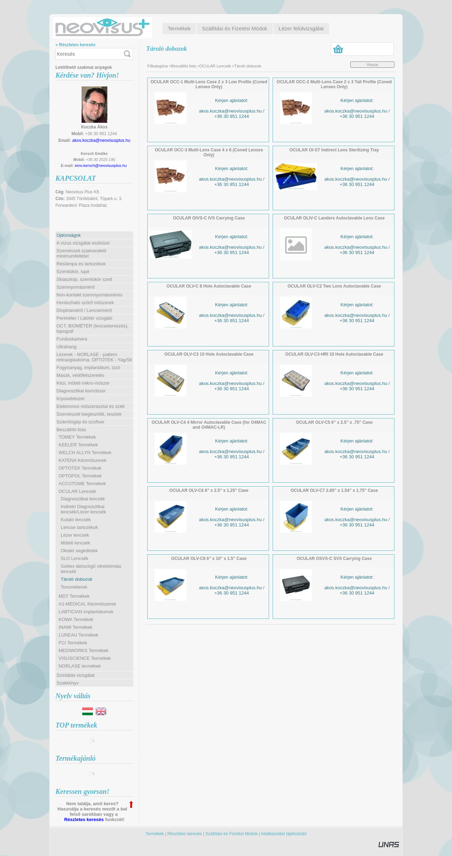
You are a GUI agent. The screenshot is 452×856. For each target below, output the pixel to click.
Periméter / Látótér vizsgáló (84, 318)
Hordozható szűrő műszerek (85, 302)
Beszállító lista (183, 66)
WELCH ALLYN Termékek (85, 452)
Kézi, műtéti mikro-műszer (82, 383)
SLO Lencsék (74, 558)
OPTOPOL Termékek (80, 475)
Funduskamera (71, 339)
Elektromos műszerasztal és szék (90, 406)
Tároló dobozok (77, 579)
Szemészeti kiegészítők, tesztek (88, 414)
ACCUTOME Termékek (82, 483)
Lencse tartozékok (79, 527)
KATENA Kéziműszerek (83, 460)
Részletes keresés (84, 819)
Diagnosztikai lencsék (83, 498)
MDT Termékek (74, 596)
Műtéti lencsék (75, 542)
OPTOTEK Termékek (80, 468)
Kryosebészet (70, 398)
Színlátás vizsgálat (75, 675)
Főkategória (157, 66)
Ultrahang (66, 346)
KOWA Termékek (76, 619)
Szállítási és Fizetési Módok (232, 833)
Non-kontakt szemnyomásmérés (89, 294)
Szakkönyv (67, 683)
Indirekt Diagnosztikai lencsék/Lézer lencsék (83, 509)
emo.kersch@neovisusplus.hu (101, 165)
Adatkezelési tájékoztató (284, 833)
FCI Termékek (73, 642)
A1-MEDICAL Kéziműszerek (87, 604)
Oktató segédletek (79, 550)
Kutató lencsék (76, 519)
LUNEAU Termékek (78, 635)
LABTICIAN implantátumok (86, 611)
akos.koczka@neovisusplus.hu (101, 140)
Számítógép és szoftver (80, 421)
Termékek (154, 833)
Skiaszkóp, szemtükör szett (84, 279)
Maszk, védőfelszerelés (80, 375)
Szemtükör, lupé (72, 271)
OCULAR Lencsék (215, 66)
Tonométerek (74, 587)
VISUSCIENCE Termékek (85, 658)
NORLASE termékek (80, 666)
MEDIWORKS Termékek (83, 650)
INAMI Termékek (76, 627)
